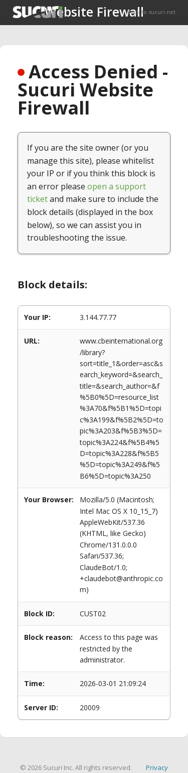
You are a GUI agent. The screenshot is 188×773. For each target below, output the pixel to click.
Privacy (157, 767)
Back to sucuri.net (151, 12)
